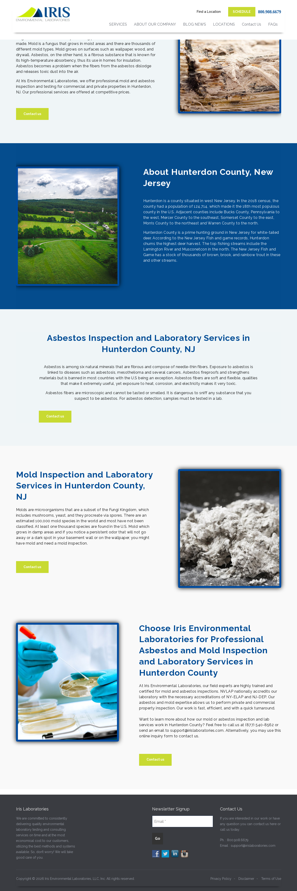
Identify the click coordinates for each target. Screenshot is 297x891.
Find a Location (209, 12)
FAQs (273, 24)
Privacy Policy (220, 879)
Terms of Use (271, 879)
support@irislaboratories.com (253, 845)
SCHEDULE (242, 12)
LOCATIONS (224, 24)
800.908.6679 (269, 12)
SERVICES (118, 24)
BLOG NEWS (194, 24)
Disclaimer (246, 879)
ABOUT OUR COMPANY (155, 24)
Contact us (32, 114)
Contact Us (251, 24)
